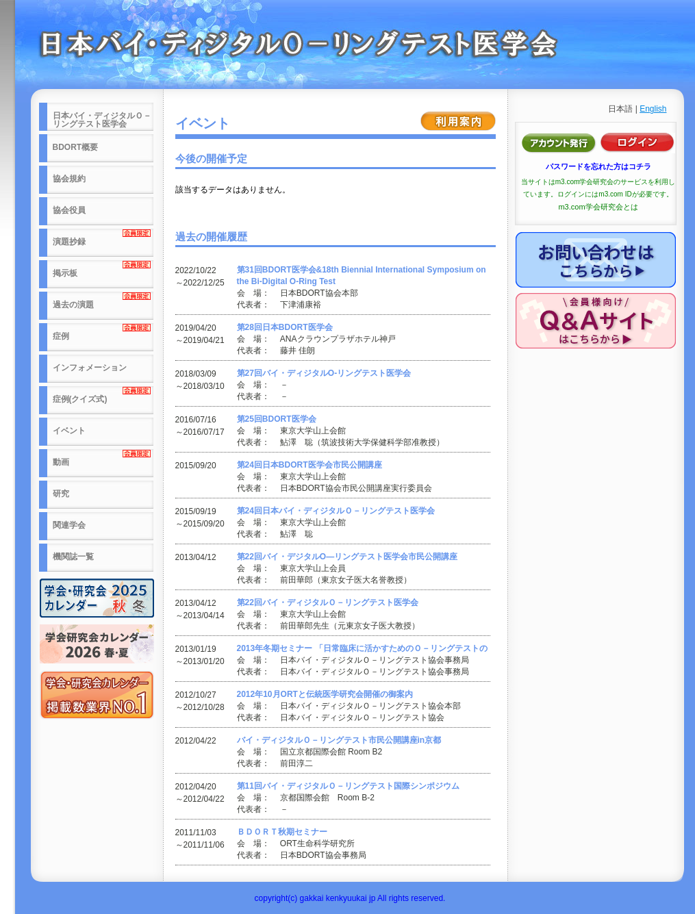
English (653, 109)
